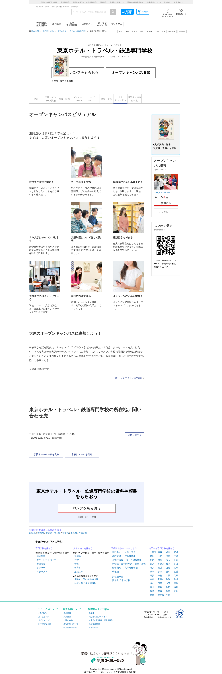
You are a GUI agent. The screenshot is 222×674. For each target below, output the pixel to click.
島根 (176, 579)
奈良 (152, 579)
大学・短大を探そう (83, 548)
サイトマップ (43, 620)
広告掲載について (71, 624)
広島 (160, 583)
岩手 (168, 552)
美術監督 (41, 556)
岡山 (152, 583)
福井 (160, 567)
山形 (160, 556)
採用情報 (67, 617)
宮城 (176, 552)
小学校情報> (91, 2)
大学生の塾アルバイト (98, 617)
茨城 (176, 556)
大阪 (168, 575)
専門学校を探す (49, 31)
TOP (36, 99)
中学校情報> (78, 2)
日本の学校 (35, 31)
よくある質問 (43, 617)
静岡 (160, 571)
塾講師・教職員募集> (135, 2)
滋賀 (152, 575)
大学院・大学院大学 (122, 564)
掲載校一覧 (117, 576)
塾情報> (103, 2)
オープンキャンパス (92, 99)
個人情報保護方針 (71, 627)
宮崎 (152, 595)
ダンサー (41, 567)
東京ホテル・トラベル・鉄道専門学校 (72, 31)
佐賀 (152, 591)
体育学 (77, 567)
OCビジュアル (120, 98)
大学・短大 (130, 552)
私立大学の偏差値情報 (85, 583)
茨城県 (32, 533)
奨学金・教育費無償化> (49, 2)
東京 (152, 564)
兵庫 (176, 575)
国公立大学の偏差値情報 (86, 579)
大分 (176, 591)
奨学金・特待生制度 (134, 99)
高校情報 (116, 556)
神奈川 (161, 564)
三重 (176, 571)
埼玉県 (57, 533)
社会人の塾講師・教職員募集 (101, 620)
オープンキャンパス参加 (131, 73)
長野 (176, 567)
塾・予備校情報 (134, 560)
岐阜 (152, 571)
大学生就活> (150, 2)
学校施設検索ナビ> (117, 2)
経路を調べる (135, 434)
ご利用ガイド (43, 613)
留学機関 (116, 567)
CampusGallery (78, 99)
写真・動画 (64, 99)
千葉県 (65, 533)
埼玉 (168, 560)
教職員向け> (178, 2)
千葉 (176, 560)
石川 (152, 567)
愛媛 (160, 587)
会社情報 (67, 613)
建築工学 (78, 571)
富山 (176, 564)
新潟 (168, 564)
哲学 (76, 560)
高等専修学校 (131, 567)
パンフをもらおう (76, 72)
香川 (152, 587)
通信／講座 (140, 564)
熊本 (168, 591)
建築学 (77, 556)
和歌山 (161, 579)
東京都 (74, 533)
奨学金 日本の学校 (121, 580)
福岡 (176, 587)
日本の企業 (93, 627)
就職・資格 (106, 99)
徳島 (176, 583)
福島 (168, 556)
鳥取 (168, 579)
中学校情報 (130, 556)
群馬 (160, 560)
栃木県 (41, 533)
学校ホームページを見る (46, 454)
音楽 (76, 564)
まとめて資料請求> (164, 2)
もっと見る (163, 212)
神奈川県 (83, 533)
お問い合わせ (69, 620)
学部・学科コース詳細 (50, 99)
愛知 (168, 571)
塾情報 (91, 613)
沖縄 (168, 595)
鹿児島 (161, 595)
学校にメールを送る (81, 454)
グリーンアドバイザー (47, 560)
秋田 (152, 556)
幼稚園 (115, 571)
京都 (160, 575)
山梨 (168, 567)
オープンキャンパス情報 (128, 378)
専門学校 (116, 552)
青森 (160, 552)
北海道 (134, 31)
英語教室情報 (94, 624)
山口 (168, 583)
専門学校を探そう (44, 548)
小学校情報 (117, 560)
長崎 (160, 591)
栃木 (152, 560)
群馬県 (49, 533)
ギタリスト (42, 571)
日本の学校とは (44, 624)
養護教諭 (41, 564)
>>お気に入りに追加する (118, 57)
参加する (166, 203)
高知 (168, 587)
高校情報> (65, 2)
